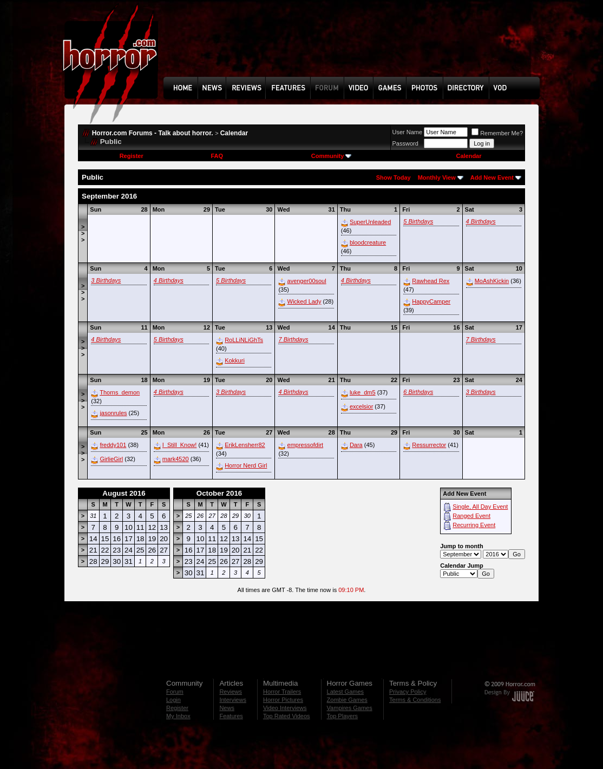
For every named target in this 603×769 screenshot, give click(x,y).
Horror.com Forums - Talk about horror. (152, 133)
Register (131, 156)
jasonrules (113, 413)
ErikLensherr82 (245, 445)
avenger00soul (306, 281)
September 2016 (109, 196)
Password (405, 143)
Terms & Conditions (415, 699)
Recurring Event (474, 525)
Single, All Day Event (480, 506)
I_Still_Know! (179, 445)
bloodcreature (368, 242)
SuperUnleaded (370, 222)
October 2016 (219, 493)
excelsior (361, 406)
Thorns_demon (120, 392)
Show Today (393, 177)
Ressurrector (429, 445)
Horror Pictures (283, 699)
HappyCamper (431, 301)
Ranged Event (471, 515)
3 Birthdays (106, 280)
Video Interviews (285, 708)
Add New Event (492, 177)
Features (230, 716)
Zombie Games (347, 699)
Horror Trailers (282, 691)
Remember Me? (497, 133)
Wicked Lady (304, 301)
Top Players (342, 716)
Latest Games (345, 691)
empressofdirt (305, 445)
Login (173, 699)
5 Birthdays (418, 221)
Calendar (234, 133)
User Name (407, 132)
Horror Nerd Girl (246, 465)
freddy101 (113, 445)
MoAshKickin (492, 281)
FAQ (217, 156)
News (226, 708)
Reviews (230, 691)
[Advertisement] (355, 46)
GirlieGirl (111, 459)
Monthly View (437, 177)
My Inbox (178, 716)
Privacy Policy (407, 691)
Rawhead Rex (430, 281)
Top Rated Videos (286, 716)
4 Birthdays (481, 221)
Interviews (232, 699)
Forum (174, 691)
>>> (82, 233)
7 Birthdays (293, 339)
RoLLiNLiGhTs (244, 340)
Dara (356, 445)
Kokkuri (235, 360)
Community (331, 156)
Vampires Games (349, 708)
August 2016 (123, 493)
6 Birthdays (418, 392)
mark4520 (175, 459)
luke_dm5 (363, 392)
